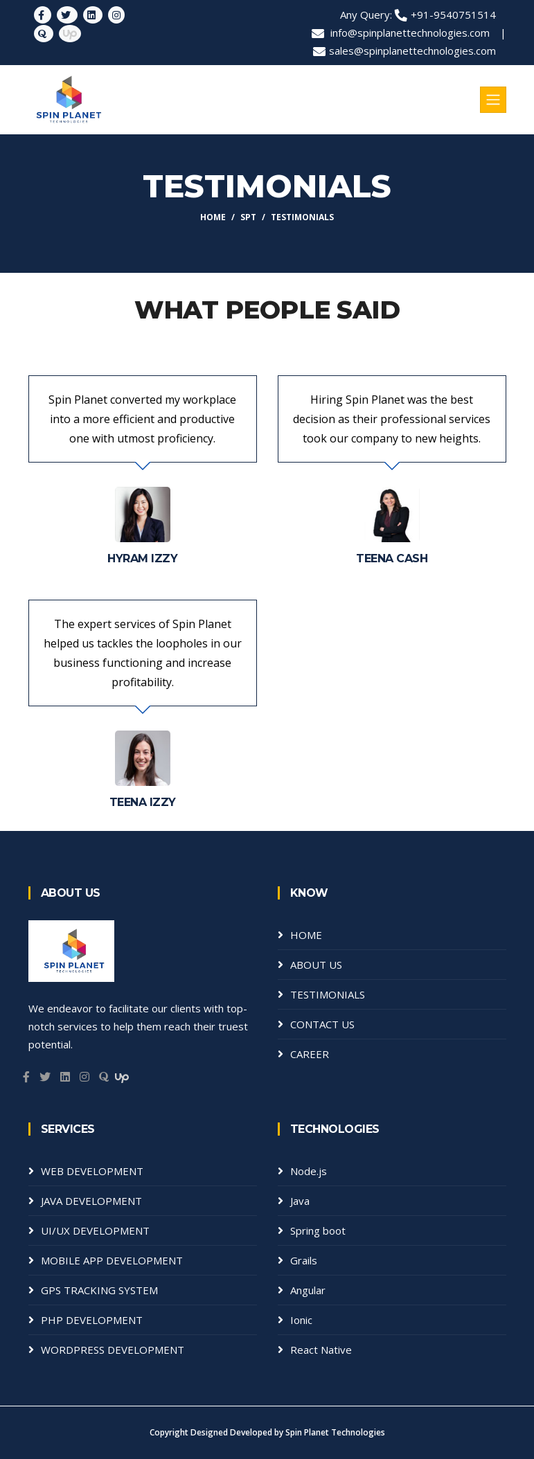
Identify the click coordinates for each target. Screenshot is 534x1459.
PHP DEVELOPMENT (92, 1320)
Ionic (301, 1320)
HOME (306, 935)
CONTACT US (322, 1024)
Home (213, 217)
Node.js (308, 1171)
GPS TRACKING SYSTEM (99, 1290)
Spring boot (318, 1230)
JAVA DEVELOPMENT (91, 1201)
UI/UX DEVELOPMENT (95, 1230)
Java (300, 1201)
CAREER (309, 1054)
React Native (321, 1350)
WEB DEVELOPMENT (92, 1171)
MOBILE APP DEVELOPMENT (112, 1260)
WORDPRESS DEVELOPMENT (112, 1350)
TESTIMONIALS (327, 994)
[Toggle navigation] (493, 100)
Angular (308, 1290)
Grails (303, 1260)
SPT (248, 217)
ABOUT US (316, 965)
